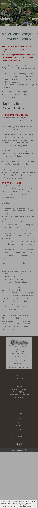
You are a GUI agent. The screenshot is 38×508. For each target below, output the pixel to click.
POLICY (29, 506)
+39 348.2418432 (19, 364)
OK (33, 506)
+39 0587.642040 (19, 357)
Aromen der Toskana (19, 389)
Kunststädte (19, 397)
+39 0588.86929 (19, 360)
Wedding (19, 376)
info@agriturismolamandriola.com (19, 367)
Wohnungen (19, 379)
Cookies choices (19, 403)
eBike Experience (19, 384)
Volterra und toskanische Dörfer (19, 395)
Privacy (19, 400)
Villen (19, 381)
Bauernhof (19, 387)
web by (19, 450)
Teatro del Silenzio (19, 392)
